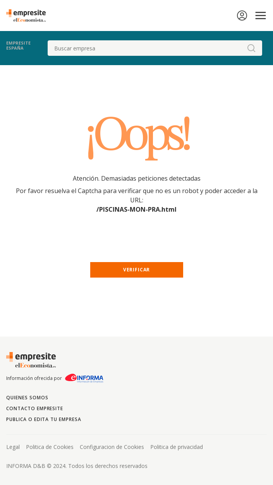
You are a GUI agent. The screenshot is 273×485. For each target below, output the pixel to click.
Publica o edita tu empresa (43, 419)
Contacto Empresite (34, 408)
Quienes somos (27, 397)
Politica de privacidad (176, 446)
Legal (13, 446)
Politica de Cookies (50, 446)
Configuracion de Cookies (112, 446)
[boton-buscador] (251, 48)
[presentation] (137, 245)
